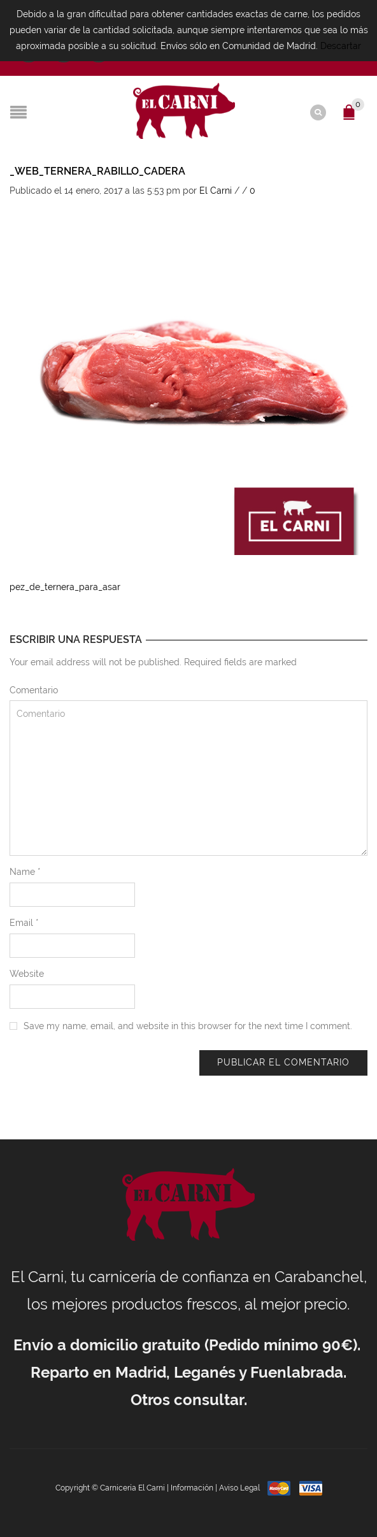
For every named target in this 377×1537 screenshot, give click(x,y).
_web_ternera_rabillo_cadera (97, 171)
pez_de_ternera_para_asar (65, 587)
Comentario (34, 690)
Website (27, 974)
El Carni (215, 190)
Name (25, 872)
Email (24, 923)
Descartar (340, 46)
